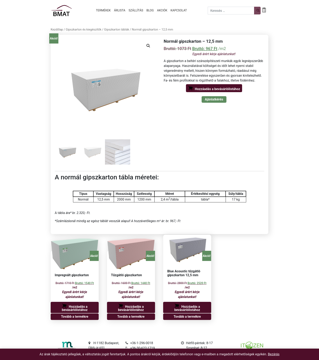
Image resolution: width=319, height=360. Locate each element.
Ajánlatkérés (214, 99)
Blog (150, 10)
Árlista (119, 10)
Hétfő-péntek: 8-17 (199, 343)
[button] (148, 45)
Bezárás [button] (274, 354)
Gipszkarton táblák (116, 29)
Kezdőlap (57, 29)
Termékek (103, 10)
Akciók (162, 10)
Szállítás (136, 10)
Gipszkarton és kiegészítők (83, 29)
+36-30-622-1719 (142, 348)
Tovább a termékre (74, 317)
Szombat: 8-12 (196, 348)
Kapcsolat (178, 10)
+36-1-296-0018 (141, 343)
